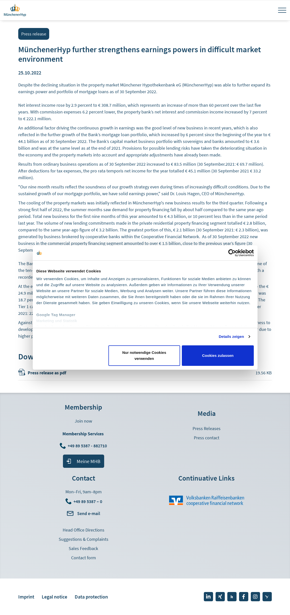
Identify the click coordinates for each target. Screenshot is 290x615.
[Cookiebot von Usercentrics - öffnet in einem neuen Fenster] (232, 253)
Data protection (91, 597)
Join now (83, 421)
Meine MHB (88, 461)
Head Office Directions (83, 530)
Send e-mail (88, 513)
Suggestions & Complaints (83, 539)
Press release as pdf (47, 373)
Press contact (206, 438)
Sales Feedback (83, 548)
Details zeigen (231, 336)
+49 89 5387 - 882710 (88, 446)
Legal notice (54, 597)
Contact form (83, 558)
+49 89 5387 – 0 (87, 501)
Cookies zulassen (218, 355)
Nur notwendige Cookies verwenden (144, 355)
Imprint (26, 597)
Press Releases (207, 428)
